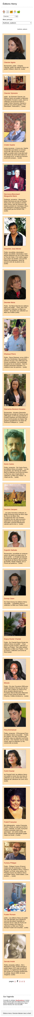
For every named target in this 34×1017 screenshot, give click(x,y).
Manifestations (20, 1000)
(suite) (23, 69)
